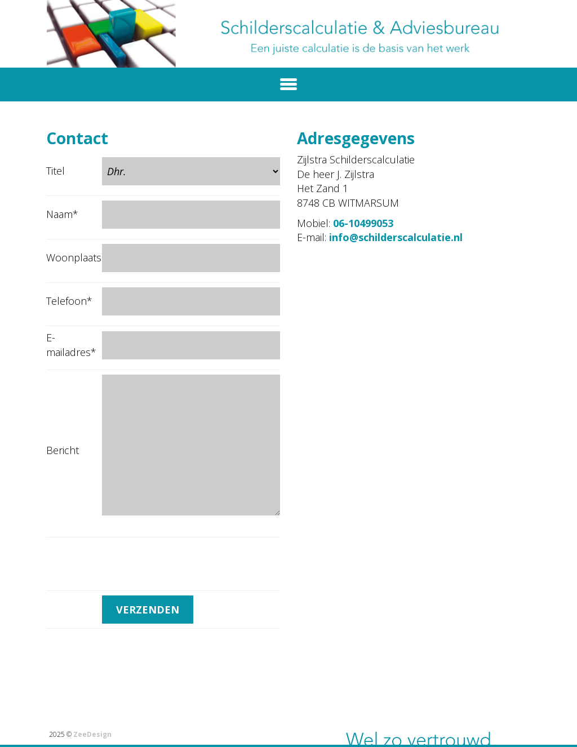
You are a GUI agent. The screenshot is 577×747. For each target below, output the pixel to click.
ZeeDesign (92, 734)
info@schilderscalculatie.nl (396, 237)
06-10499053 (363, 223)
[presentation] (187, 564)
